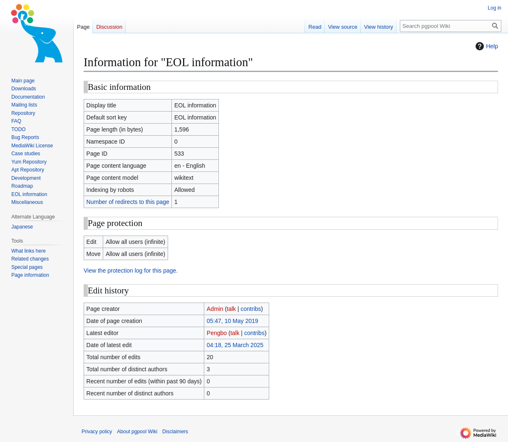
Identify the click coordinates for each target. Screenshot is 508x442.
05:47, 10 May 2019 (232, 321)
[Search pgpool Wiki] (450, 26)
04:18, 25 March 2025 (235, 345)
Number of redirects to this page (128, 202)
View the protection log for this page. (131, 270)
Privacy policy (97, 432)
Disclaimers (175, 432)
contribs (250, 308)
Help (485, 46)
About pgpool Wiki (137, 432)
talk (231, 308)
